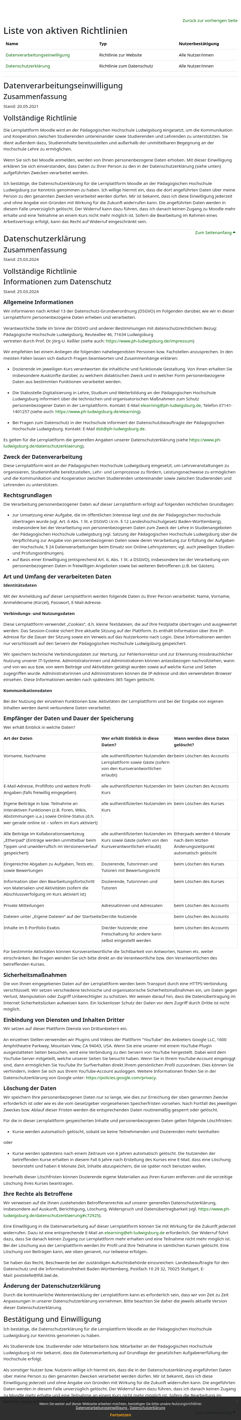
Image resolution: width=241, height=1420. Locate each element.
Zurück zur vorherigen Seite (210, 20)
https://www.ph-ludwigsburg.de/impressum (149, 341)
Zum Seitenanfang (215, 232)
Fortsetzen (120, 1414)
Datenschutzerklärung (147, 1407)
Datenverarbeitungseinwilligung (102, 1407)
